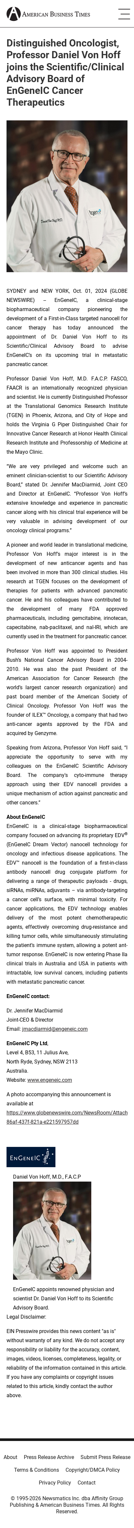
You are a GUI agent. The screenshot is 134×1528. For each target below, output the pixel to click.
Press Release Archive (49, 1457)
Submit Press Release (105, 1457)
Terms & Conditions (36, 1470)
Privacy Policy (55, 1483)
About (10, 1457)
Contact (87, 1483)
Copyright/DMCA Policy (93, 1470)
